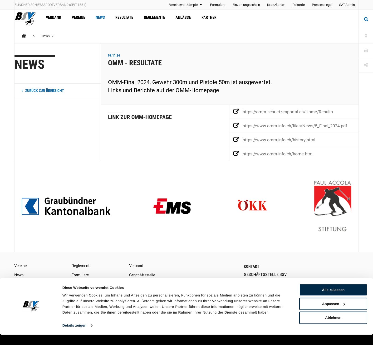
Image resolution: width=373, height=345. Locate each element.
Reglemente (149, 19)
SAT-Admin (347, 5)
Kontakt (135, 284)
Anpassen (333, 314)
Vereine (76, 19)
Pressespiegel (322, 5)
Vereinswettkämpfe (186, 5)
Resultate (121, 19)
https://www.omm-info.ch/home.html (273, 153)
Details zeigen (74, 336)
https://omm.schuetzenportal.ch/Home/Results (283, 111)
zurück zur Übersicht (43, 90)
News (97, 19)
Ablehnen (333, 328)
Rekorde (299, 5)
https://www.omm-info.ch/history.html (274, 139)
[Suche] (366, 19)
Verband (53, 19)
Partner (202, 19)
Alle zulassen (333, 300)
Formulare (217, 5)
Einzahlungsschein (246, 5)
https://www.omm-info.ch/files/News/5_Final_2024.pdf (290, 125)
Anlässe (177, 19)
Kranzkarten (276, 5)
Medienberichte (84, 284)
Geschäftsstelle (142, 275)
